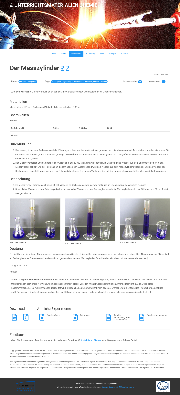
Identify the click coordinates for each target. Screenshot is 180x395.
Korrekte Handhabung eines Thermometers (122, 317)
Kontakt (124, 54)
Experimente (76, 54)
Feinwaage (85, 315)
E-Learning (90, 54)
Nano (102, 54)
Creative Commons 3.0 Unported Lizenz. (118, 387)
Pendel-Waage (53, 315)
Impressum (112, 383)
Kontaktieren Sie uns (90, 340)
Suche (63, 54)
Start (54, 54)
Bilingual (112, 54)
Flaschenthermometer (157, 315)
